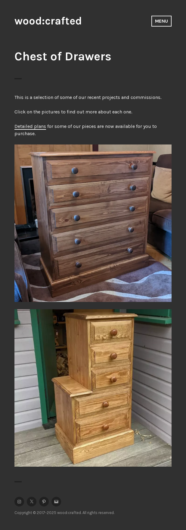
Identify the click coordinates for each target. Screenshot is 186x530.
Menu (161, 21)
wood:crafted (48, 20)
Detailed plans (30, 126)
